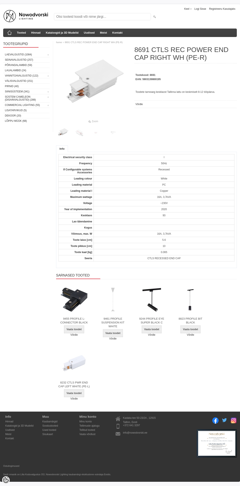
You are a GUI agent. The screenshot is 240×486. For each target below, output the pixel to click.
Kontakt (117, 32)
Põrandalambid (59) (18, 65)
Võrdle (139, 104)
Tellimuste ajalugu (89, 425)
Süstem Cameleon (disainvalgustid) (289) (20, 98)
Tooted (21, 32)
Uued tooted (49, 430)
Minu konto (85, 421)
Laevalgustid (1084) (18, 54)
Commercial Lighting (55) (22, 105)
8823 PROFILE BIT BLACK (190, 320)
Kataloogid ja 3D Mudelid (62, 32)
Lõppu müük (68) (16, 120)
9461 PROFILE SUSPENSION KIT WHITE (112, 322)
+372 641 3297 (131, 425)
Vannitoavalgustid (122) (21, 75)
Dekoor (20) (13, 115)
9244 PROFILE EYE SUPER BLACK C (151, 320)
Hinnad (35, 32)
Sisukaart (47, 434)
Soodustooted (50, 425)
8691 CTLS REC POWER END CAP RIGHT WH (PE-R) (94, 42)
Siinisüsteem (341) (17, 91)
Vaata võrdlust (87, 434)
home (59, 42)
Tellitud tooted (87, 430)
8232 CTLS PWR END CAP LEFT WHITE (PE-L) (74, 384)
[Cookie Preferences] (6, 480)
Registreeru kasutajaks (222, 8)
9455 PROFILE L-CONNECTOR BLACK (74, 320)
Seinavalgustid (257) (19, 59)
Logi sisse (200, 8)
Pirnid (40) (12, 86)
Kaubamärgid (49, 421)
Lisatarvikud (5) (16, 110)
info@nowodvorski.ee (135, 432)
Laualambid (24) (15, 70)
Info (62, 148)
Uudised (89, 32)
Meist (103, 32)
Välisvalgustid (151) (19, 80)
